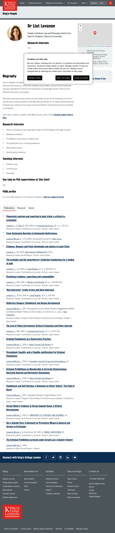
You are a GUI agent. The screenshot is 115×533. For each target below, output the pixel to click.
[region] (58, 68)
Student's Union (76, 486)
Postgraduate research (12, 486)
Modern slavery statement (43, 529)
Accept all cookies (81, 78)
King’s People (10, 13)
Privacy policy (26, 529)
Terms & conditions (11, 529)
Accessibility (69, 529)
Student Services (37, 3)
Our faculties (73, 3)
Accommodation (55, 483)
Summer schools (12, 494)
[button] (95, 33)
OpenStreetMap (100, 46)
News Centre (76, 479)
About (85, 3)
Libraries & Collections (55, 486)
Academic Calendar (55, 494)
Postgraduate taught (12, 483)
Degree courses (12, 479)
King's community (76, 497)
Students (94, 3)
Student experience (12, 497)
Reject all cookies (63, 78)
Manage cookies (82, 529)
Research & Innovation (56, 3)
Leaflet (91, 46)
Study (23, 3)
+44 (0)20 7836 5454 (96, 479)
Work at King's (76, 494)
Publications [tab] (9, 208)
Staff (101, 3)
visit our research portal (53, 197)
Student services (55, 479)
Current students (33, 483)
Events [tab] (31, 208)
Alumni (33, 490)
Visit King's (76, 490)
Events (76, 483)
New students (33, 479)
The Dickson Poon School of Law (93, 78)
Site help (59, 529)
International (12, 490)
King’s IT (55, 490)
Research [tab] (21, 208)
